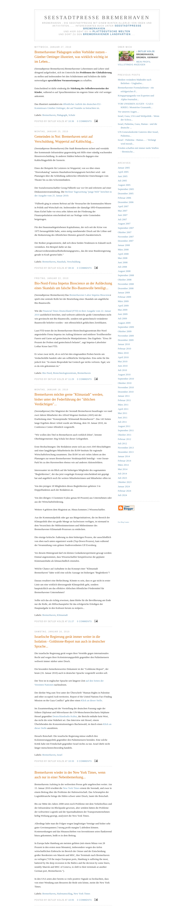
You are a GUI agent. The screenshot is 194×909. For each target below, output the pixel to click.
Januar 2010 (124, 344)
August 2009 (124, 322)
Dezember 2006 (126, 202)
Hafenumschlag (64, 893)
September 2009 (126, 327)
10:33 (71, 761)
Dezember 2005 (126, 193)
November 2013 (126, 447)
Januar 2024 (124, 486)
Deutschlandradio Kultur (64, 716)
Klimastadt (62, 615)
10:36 (71, 121)
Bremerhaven (49, 115)
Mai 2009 (122, 309)
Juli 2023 (122, 477)
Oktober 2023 (124, 482)
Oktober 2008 (124, 279)
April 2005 (123, 171)
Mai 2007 (122, 210)
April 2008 (123, 253)
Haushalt (61, 261)
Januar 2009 (124, 292)
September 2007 (126, 227)
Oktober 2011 (124, 434)
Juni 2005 (123, 176)
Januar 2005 (124, 167)
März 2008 (123, 249)
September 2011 (126, 430)
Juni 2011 (122, 417)
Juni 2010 (123, 365)
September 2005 (126, 189)
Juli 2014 (122, 473)
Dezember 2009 (126, 340)
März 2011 (123, 404)
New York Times (71, 788)
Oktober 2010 (124, 383)
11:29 (71, 379)
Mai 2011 (122, 413)
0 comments (84, 121)
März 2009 (123, 301)
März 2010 (123, 352)
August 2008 (124, 271)
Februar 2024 (124, 490)
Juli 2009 (122, 318)
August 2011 (124, 426)
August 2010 (124, 374)
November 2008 (126, 284)
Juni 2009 (123, 314)
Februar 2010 (124, 348)
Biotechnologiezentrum (64, 373)
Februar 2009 (124, 296)
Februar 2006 (124, 197)
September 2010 (126, 378)
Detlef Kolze (146, 51)
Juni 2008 (123, 262)
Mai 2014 (122, 469)
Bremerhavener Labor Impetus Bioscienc (89, 295)
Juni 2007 (123, 215)
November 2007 (126, 236)
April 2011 (123, 409)
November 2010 (126, 387)
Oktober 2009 (124, 331)
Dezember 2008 (126, 288)
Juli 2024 (122, 495)
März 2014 (123, 464)
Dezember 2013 (126, 452)
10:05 (71, 900)
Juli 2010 (122, 370)
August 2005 (124, 185)
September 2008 (126, 275)
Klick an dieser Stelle (91, 700)
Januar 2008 (124, 245)
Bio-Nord (47, 373)
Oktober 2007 (124, 232)
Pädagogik (62, 115)
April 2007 (123, 206)
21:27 (71, 621)
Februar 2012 (124, 439)
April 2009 (123, 305)
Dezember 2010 (126, 391)
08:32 (71, 268)
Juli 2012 (122, 443)
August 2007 (124, 223)
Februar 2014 (124, 460)
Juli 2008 (122, 266)
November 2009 (126, 335)
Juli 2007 (122, 219)
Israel (59, 754)
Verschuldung (74, 261)
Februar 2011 (124, 400)
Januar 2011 (124, 395)
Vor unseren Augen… (128, 111)
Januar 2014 (124, 456)
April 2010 (123, 357)
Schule (71, 115)
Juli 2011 (122, 421)
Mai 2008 (122, 258)
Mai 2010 (122, 361)
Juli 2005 (122, 180)
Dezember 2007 (126, 240)
